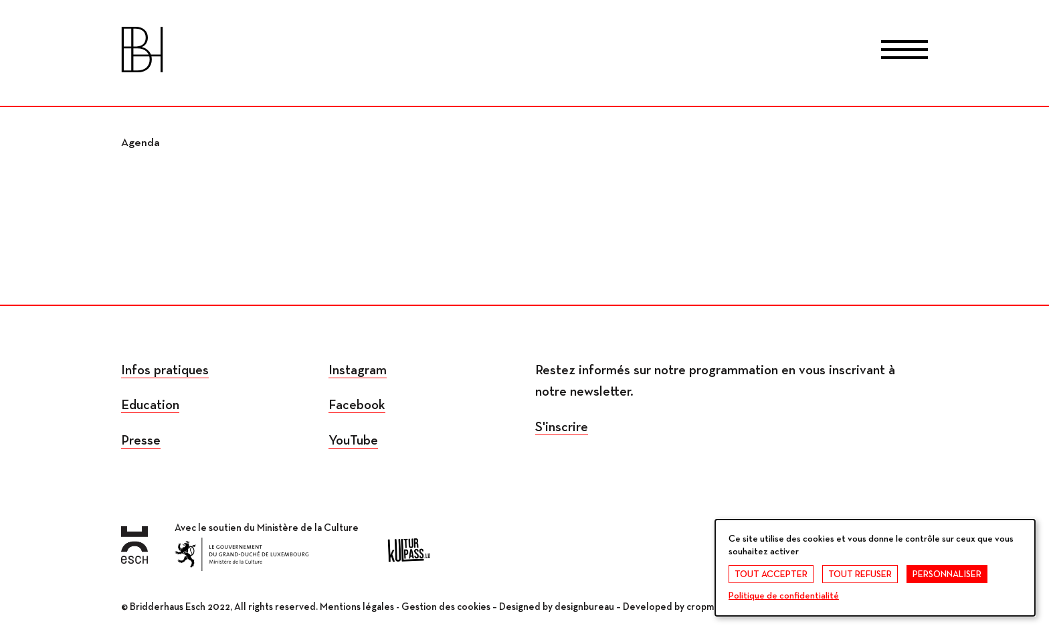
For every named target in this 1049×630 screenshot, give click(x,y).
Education (150, 405)
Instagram (357, 370)
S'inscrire (561, 427)
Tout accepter (771, 574)
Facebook (356, 405)
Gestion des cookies (445, 607)
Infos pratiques (165, 370)
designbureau (584, 607)
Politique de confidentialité (784, 596)
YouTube (353, 440)
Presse (141, 440)
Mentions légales (357, 607)
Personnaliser (947, 574)
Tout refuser (860, 574)
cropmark (706, 607)
